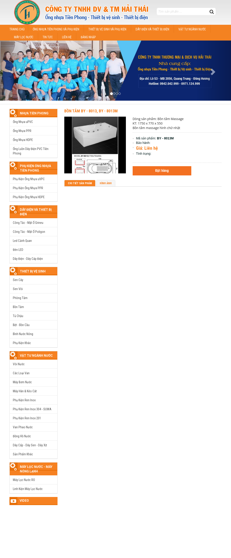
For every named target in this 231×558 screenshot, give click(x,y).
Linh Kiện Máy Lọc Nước (28, 489)
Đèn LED (18, 250)
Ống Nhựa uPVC (23, 122)
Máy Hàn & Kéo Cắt (25, 391)
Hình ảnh (106, 183)
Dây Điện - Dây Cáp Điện (28, 259)
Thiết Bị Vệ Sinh (33, 271)
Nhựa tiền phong (34, 113)
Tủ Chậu (18, 316)
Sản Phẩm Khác (23, 454)
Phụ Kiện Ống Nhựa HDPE (29, 197)
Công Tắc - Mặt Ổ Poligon (29, 232)
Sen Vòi (18, 289)
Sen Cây (18, 280)
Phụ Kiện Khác (22, 343)
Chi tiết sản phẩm (80, 183)
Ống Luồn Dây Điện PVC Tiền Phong (31, 151)
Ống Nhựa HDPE (23, 140)
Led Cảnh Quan (22, 241)
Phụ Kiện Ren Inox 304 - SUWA (32, 409)
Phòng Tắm (20, 298)
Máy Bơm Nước (22, 382)
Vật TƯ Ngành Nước (36, 355)
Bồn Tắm (18, 307)
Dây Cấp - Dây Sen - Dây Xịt (30, 445)
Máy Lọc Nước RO (24, 480)
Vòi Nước (19, 364)
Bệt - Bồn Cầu (21, 325)
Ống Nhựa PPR (22, 131)
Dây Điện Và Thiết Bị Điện (36, 212)
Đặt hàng (162, 170)
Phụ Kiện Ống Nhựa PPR (28, 188)
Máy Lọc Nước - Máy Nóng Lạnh (36, 469)
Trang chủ (17, 29)
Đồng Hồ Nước (22, 436)
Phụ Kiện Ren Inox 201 (27, 418)
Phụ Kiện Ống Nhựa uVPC (29, 179)
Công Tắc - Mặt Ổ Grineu (28, 223)
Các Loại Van (21, 373)
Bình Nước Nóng (23, 334)
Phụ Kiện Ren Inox (24, 400)
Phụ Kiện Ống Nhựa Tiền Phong (35, 168)
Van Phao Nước (23, 427)
